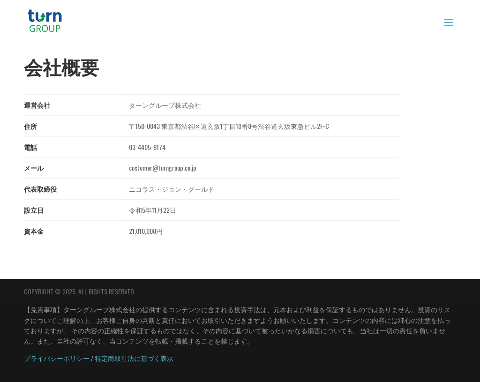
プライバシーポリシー (57, 358)
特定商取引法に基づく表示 (134, 358)
